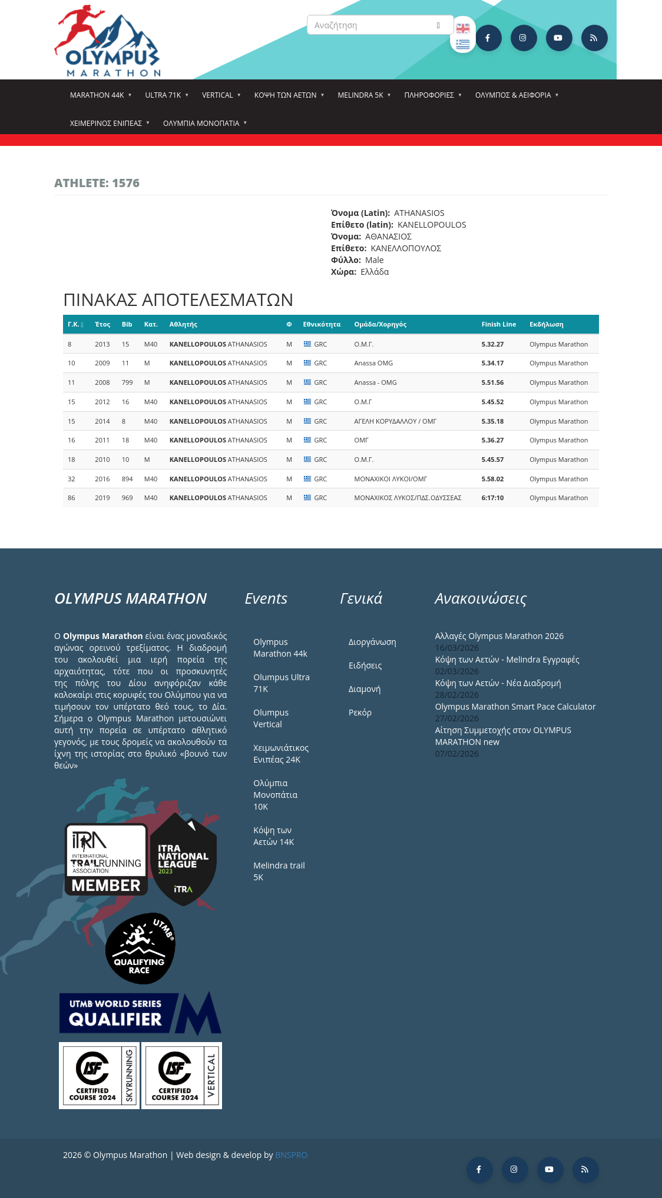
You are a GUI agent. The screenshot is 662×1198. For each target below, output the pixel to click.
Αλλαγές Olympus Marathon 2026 (499, 635)
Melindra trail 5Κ (278, 871)
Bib (127, 324)
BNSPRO (291, 1154)
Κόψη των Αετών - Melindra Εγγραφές (507, 659)
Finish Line (499, 324)
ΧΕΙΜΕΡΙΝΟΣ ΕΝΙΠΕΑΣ (108, 127)
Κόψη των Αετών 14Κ (273, 835)
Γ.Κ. (76, 324)
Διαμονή (365, 688)
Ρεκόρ (360, 712)
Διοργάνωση (372, 641)
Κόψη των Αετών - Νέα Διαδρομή (498, 682)
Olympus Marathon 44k (280, 647)
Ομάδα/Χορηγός (380, 324)
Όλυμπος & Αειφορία (515, 99)
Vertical (219, 99)
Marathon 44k (98, 99)
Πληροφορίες (431, 99)
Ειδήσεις (365, 665)
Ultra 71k (164, 99)
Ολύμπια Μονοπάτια (203, 127)
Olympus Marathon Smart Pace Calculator (515, 706)
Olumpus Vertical (271, 718)
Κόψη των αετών (287, 99)
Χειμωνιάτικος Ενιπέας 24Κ (281, 753)
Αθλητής (183, 324)
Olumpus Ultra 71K (281, 682)
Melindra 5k (361, 99)
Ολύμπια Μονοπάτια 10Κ (275, 794)
